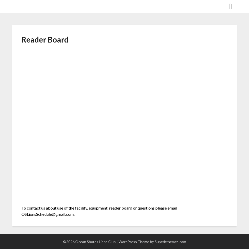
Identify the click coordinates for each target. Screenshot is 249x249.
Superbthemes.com (170, 241)
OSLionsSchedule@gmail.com (47, 214)
